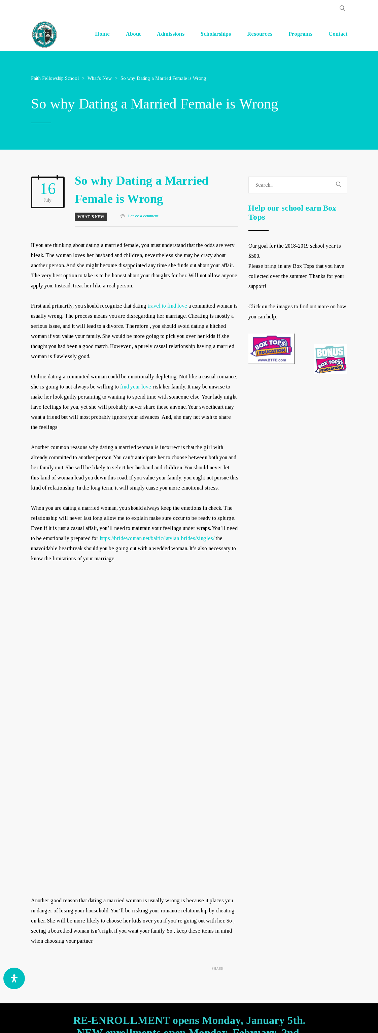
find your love (135, 386)
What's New (90, 216)
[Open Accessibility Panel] (14, 978)
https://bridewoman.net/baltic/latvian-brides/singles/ (157, 538)
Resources (259, 34)
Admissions (170, 34)
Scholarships (216, 34)
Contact (338, 34)
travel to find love (167, 306)
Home (102, 34)
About (133, 34)
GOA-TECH (252, 1019)
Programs (300, 34)
